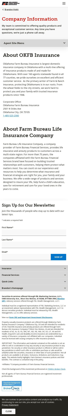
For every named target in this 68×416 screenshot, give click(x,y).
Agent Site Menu (14, 43)
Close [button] (9, 411)
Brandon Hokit (12, 9)
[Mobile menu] (64, 3)
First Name (7, 227)
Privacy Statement (10, 405)
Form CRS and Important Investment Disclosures (30, 317)
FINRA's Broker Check (56, 369)
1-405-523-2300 (11, 115)
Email (5, 252)
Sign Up (58, 257)
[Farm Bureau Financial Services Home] (14, 3)
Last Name (7, 239)
